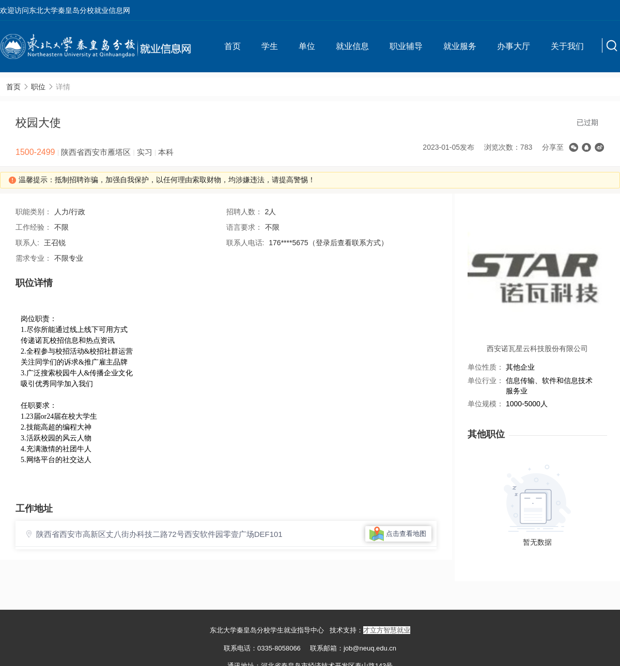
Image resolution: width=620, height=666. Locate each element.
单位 (307, 46)
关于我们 (567, 46)
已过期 (587, 122)
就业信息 (352, 46)
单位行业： (486, 380)
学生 (269, 46)
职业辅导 (406, 46)
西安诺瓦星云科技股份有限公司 (537, 348)
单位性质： (486, 367)
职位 (38, 87)
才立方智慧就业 (386, 630)
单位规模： (486, 404)
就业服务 (459, 46)
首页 (232, 46)
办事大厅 (513, 46)
